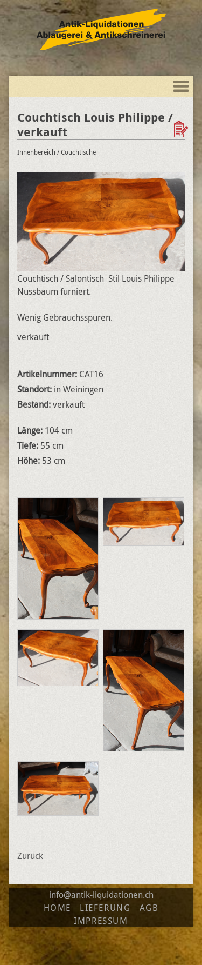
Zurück (30, 856)
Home (57, 908)
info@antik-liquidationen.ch (101, 895)
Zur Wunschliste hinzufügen (182, 129)
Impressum (101, 921)
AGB (149, 908)
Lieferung (105, 908)
